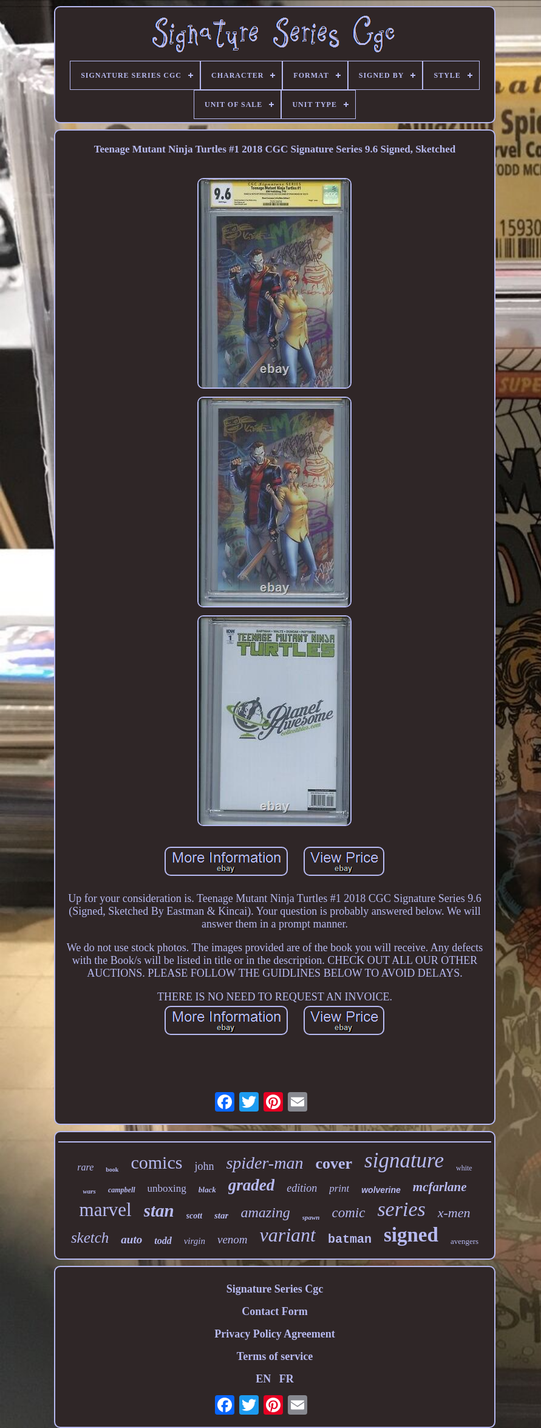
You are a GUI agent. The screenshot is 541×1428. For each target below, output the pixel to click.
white (464, 1168)
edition (302, 1188)
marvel (106, 1209)
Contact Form (274, 1311)
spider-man (264, 1162)
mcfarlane (440, 1187)
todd (162, 1240)
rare (85, 1167)
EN (263, 1379)
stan (159, 1210)
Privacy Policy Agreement (274, 1334)
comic (348, 1212)
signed (411, 1235)
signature (404, 1160)
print (339, 1188)
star (221, 1215)
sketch (90, 1237)
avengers (464, 1241)
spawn (311, 1217)
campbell (121, 1190)
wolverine (381, 1190)
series (401, 1209)
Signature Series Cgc (275, 1289)
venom (232, 1239)
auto (131, 1239)
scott (194, 1215)
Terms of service (275, 1356)
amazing (265, 1212)
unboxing (167, 1188)
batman (350, 1239)
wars (89, 1191)
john (204, 1166)
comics (156, 1162)
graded (251, 1185)
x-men (454, 1212)
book (112, 1169)
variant (288, 1235)
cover (333, 1163)
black (207, 1189)
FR (286, 1379)
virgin (194, 1241)
